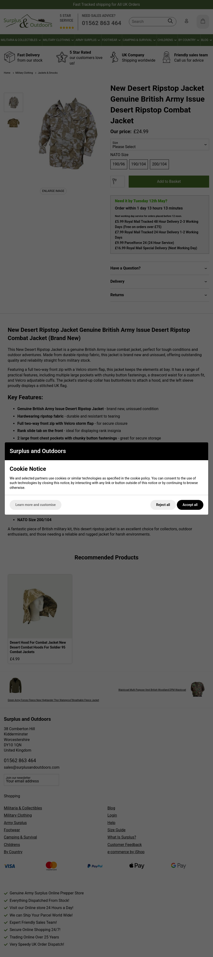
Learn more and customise (35, 505)
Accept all (190, 505)
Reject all (163, 505)
